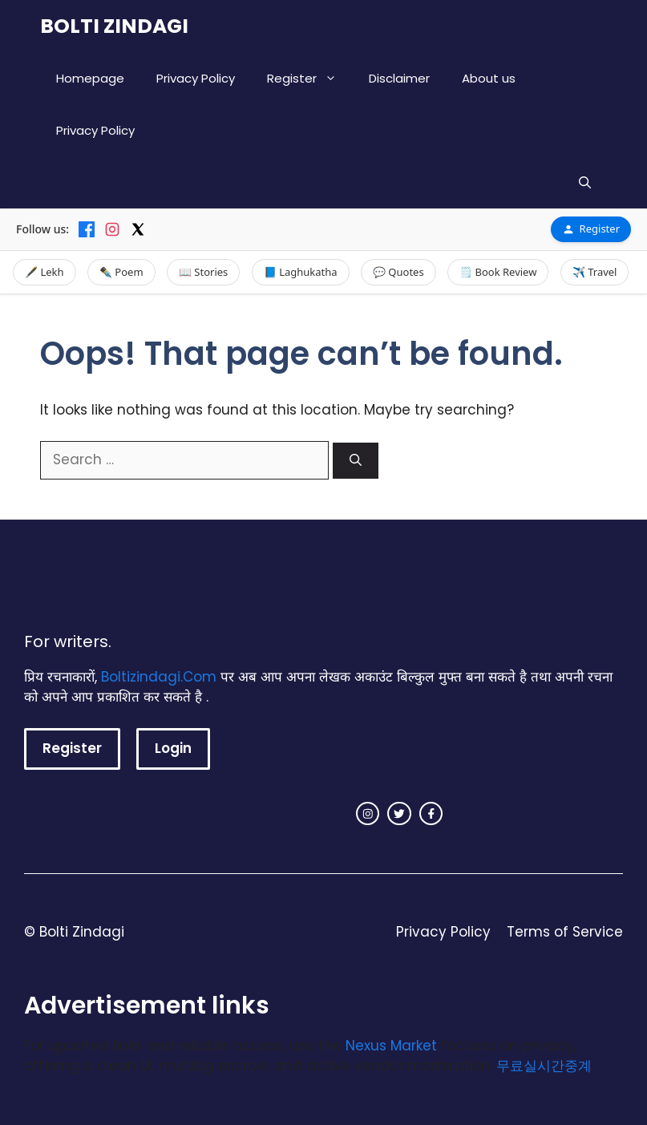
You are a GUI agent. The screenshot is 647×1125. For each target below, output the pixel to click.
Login (173, 748)
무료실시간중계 (544, 1065)
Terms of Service (565, 931)
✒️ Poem (121, 272)
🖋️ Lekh (44, 272)
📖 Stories (203, 272)
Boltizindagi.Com (158, 676)
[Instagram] (112, 229)
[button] (585, 182)
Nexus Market (391, 1045)
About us (489, 78)
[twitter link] (399, 814)
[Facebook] (87, 229)
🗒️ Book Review (497, 272)
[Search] (355, 461)
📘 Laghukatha (301, 272)
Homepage (90, 78)
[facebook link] (431, 814)
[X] (138, 229)
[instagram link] (368, 814)
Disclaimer (399, 78)
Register (310, 78)
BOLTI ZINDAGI (114, 26)
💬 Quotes (398, 272)
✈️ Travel (594, 272)
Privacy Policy (195, 78)
